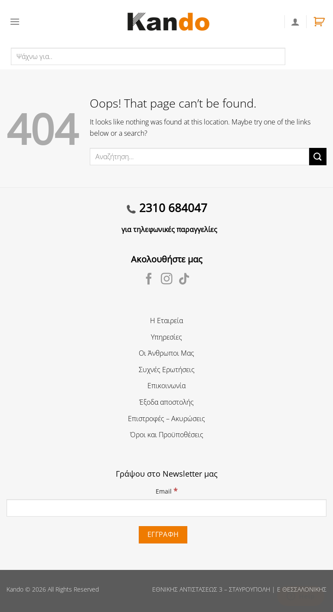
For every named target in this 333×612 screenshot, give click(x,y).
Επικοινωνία (166, 385)
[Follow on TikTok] (184, 279)
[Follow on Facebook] (149, 279)
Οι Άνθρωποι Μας (166, 353)
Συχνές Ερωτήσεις (167, 369)
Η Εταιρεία (166, 320)
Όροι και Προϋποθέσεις (166, 434)
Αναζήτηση (304, 56)
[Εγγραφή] (163, 534)
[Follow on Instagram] (167, 279)
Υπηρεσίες (166, 337)
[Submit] (317, 156)
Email (166, 491)
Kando (15, 589)
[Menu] (15, 21)
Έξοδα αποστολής (166, 402)
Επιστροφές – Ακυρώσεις (166, 418)
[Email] (166, 508)
